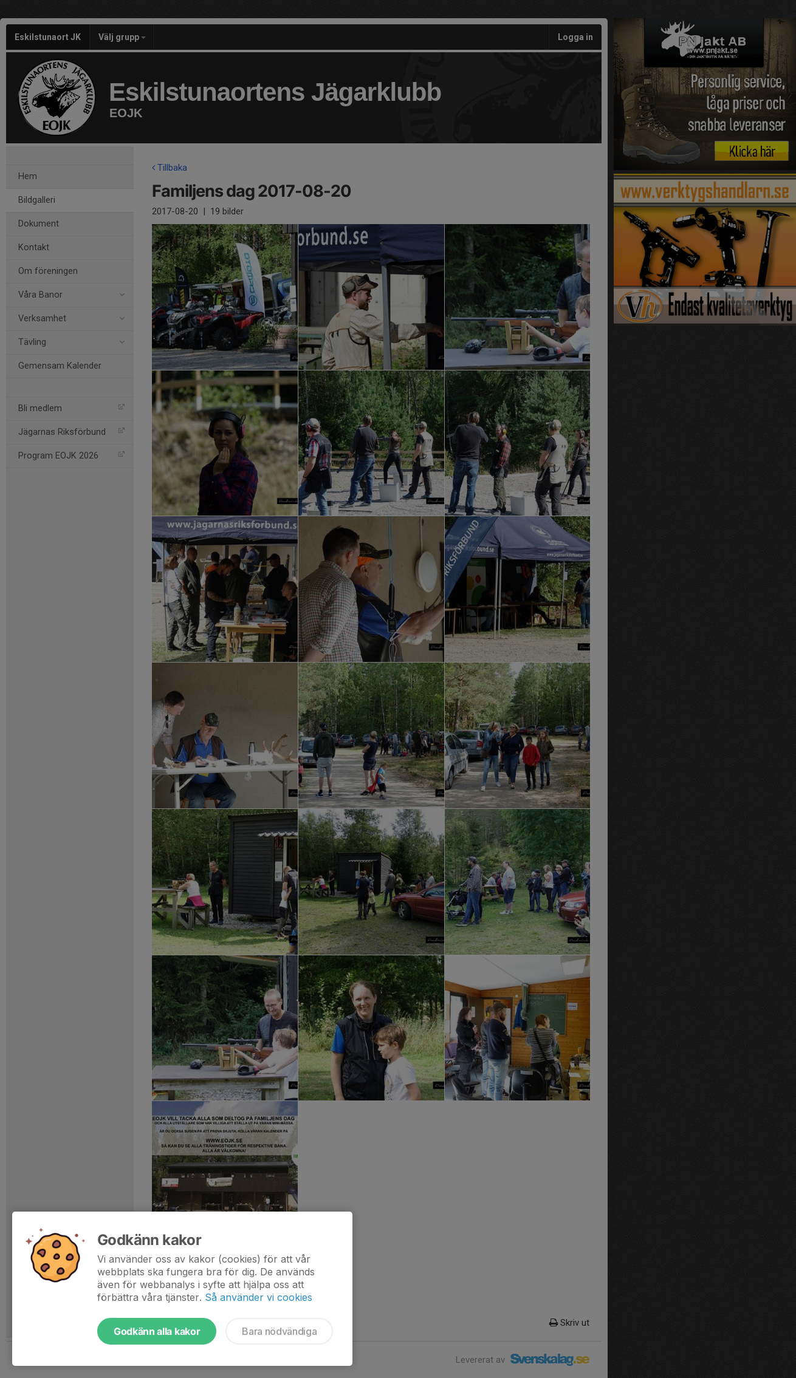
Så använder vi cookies (258, 1297)
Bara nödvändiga (279, 1331)
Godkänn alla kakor (157, 1331)
